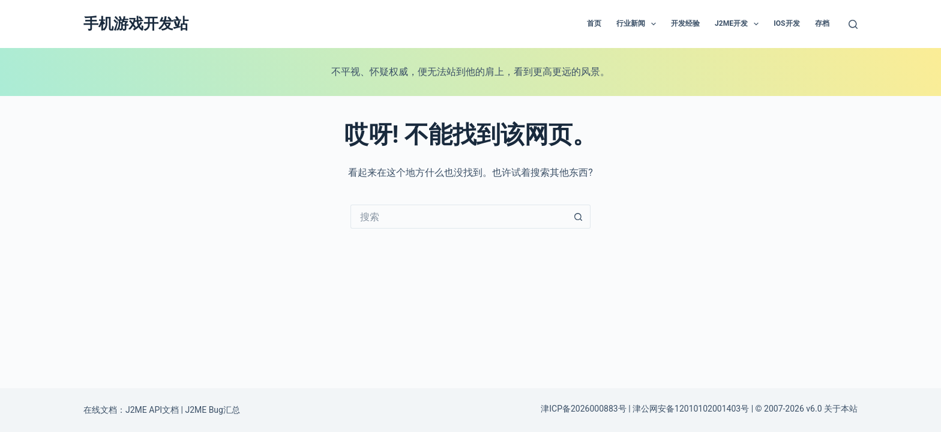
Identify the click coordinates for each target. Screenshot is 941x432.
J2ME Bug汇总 (212, 410)
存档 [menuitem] (822, 23)
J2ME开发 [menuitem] (739, 24)
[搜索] (853, 24)
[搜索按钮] (579, 217)
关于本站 (841, 408)
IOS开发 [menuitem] (786, 23)
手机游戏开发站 (135, 23)
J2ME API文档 (152, 410)
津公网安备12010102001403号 (691, 408)
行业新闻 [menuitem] (638, 24)
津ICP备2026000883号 (583, 408)
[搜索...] (458, 217)
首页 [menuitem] (594, 23)
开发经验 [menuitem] (685, 23)
